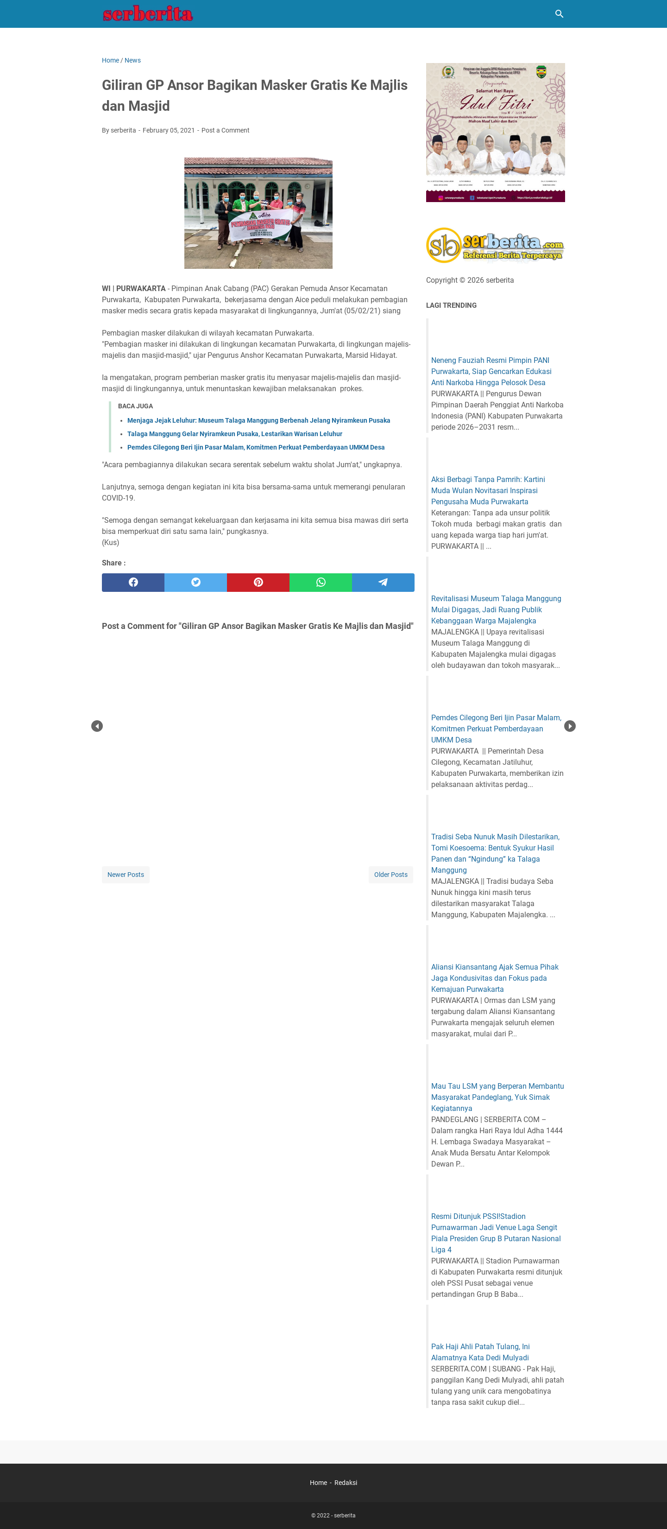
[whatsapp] (320, 582)
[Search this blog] (559, 13)
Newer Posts (125, 874)
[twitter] (195, 582)
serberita (345, 1515)
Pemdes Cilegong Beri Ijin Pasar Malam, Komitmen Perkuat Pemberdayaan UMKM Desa (256, 447)
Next (570, 726)
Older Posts (391, 874)
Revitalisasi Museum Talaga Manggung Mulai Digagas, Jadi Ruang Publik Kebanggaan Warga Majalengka (496, 609)
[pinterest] (258, 582)
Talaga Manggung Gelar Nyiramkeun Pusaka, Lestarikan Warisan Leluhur (234, 434)
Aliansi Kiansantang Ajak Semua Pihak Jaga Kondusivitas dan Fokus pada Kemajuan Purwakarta (495, 978)
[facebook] (133, 582)
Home (318, 1482)
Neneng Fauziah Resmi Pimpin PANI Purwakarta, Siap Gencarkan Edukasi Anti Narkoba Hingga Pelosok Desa (491, 371)
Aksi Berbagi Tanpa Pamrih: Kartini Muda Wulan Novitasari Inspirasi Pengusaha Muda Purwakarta (488, 490)
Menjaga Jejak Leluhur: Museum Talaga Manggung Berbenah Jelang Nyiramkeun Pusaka (258, 420)
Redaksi (345, 1482)
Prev (97, 726)
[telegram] (383, 582)
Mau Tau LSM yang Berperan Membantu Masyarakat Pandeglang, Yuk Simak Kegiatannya (497, 1097)
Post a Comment (225, 130)
